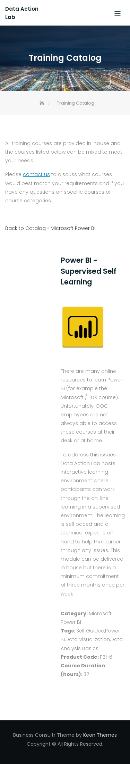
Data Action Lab (21, 13)
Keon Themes (100, 735)
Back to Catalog (26, 228)
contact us (36, 174)
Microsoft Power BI (73, 228)
